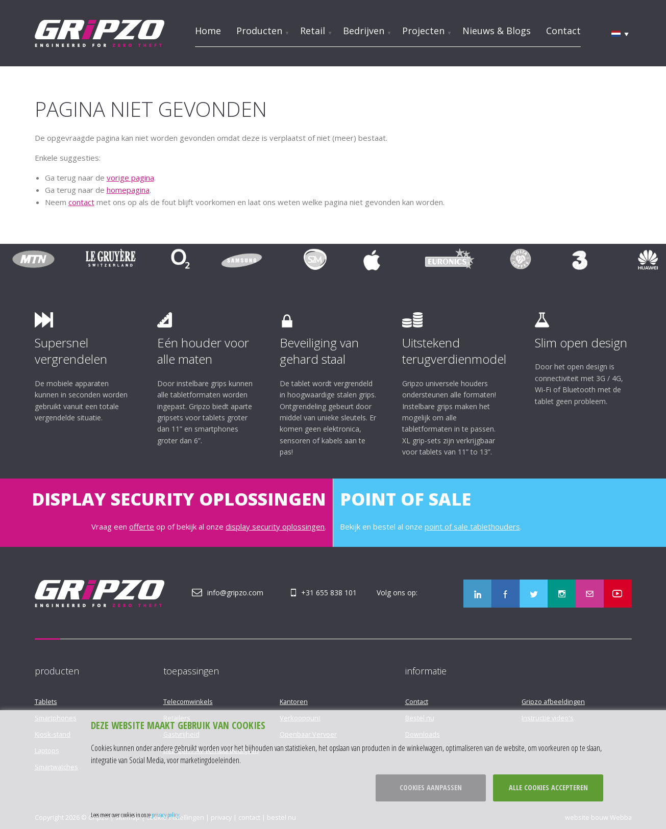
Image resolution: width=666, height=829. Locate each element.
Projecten (423, 30)
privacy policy (165, 814)
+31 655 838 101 (329, 592)
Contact (563, 30)
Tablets (46, 701)
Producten (259, 30)
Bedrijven (363, 30)
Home (208, 30)
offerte (141, 526)
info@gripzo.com (235, 592)
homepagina (128, 190)
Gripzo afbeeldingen (553, 701)
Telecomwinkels (188, 701)
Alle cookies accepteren (548, 787)
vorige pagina (130, 177)
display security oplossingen (275, 526)
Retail (312, 30)
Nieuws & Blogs (496, 30)
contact (81, 202)
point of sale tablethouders (472, 526)
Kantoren (294, 701)
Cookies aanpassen (431, 787)
